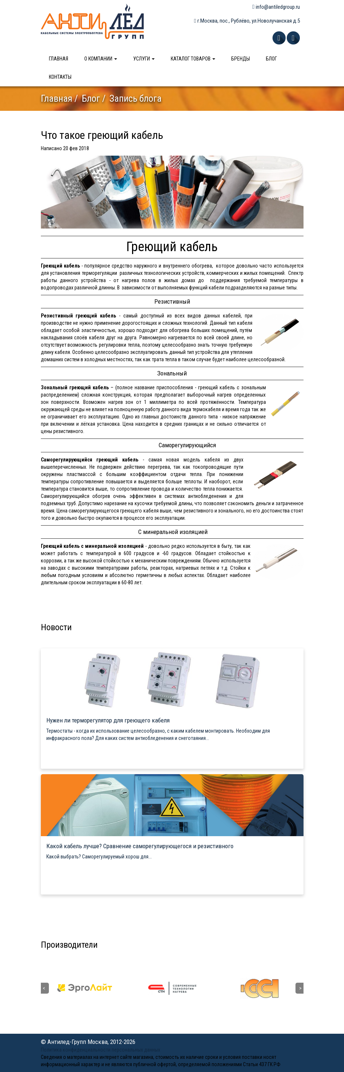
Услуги (144, 59)
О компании (100, 59)
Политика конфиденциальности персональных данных (100, 1050)
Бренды (240, 59)
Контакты (60, 77)
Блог (271, 59)
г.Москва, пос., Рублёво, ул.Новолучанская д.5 (246, 20)
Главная (58, 59)
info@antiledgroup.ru (276, 7)
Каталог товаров (193, 59)
